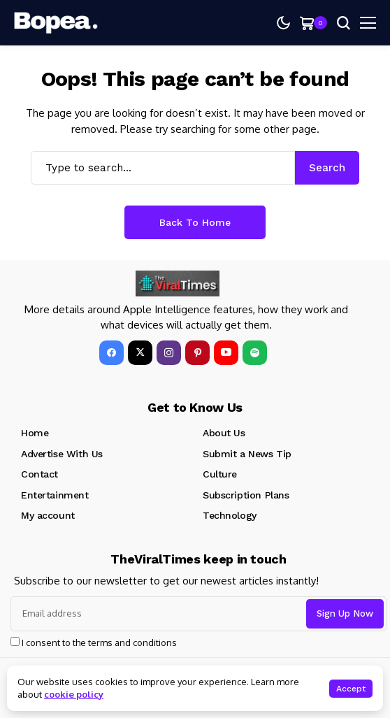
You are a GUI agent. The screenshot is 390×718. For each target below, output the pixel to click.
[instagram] (169, 352)
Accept (351, 689)
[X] (140, 352)
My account (48, 515)
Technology (230, 515)
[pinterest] (197, 352)
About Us (224, 432)
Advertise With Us (62, 453)
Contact (39, 474)
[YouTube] (226, 352)
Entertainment (55, 495)
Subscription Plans (246, 495)
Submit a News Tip (247, 453)
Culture (220, 474)
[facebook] (111, 352)
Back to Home (195, 222)
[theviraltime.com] (56, 23)
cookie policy (73, 694)
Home (34, 432)
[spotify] (255, 352)
